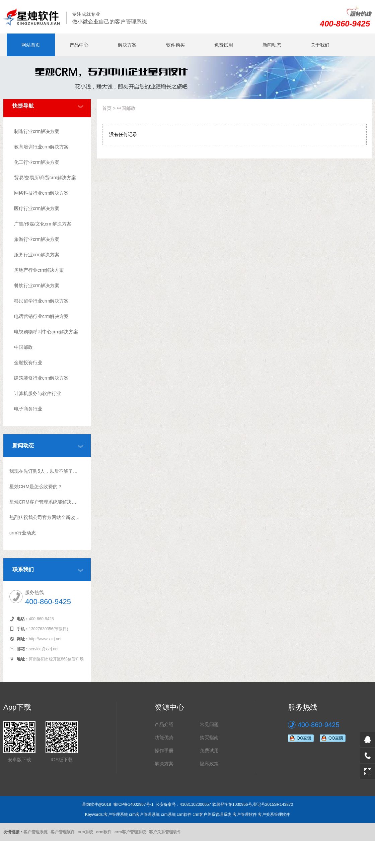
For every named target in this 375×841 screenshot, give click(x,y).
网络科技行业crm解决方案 (41, 193)
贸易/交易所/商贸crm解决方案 (45, 177)
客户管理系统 (35, 832)
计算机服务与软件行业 (37, 393)
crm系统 (85, 832)
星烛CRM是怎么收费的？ (35, 486)
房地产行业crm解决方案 (39, 270)
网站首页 (30, 45)
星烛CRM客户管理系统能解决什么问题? (44, 502)
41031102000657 (195, 804)
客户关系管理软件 (165, 832)
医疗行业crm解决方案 (36, 208)
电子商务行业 (28, 408)
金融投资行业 (28, 362)
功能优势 (164, 737)
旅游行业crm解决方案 (36, 239)
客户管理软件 (63, 832)
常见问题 (209, 724)
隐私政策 (209, 763)
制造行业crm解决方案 (36, 131)
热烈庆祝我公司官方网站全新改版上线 (44, 517)
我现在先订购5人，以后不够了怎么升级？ (44, 471)
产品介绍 (164, 724)
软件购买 (175, 45)
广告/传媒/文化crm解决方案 (42, 224)
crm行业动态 (22, 532)
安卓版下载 (19, 759)
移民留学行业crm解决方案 (41, 301)
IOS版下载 (62, 759)
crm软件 (103, 832)
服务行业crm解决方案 (36, 254)
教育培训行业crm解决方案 (41, 146)
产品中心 (79, 45)
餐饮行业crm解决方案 (36, 285)
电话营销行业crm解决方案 (41, 316)
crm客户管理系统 (130, 832)
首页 (106, 108)
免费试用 (223, 45)
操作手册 (164, 750)
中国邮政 (23, 347)
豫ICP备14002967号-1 (133, 804)
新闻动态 (271, 45)
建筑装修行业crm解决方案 (41, 378)
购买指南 (209, 737)
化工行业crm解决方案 (36, 162)
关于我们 (320, 45)
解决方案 (127, 45)
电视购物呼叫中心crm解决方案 (46, 331)
